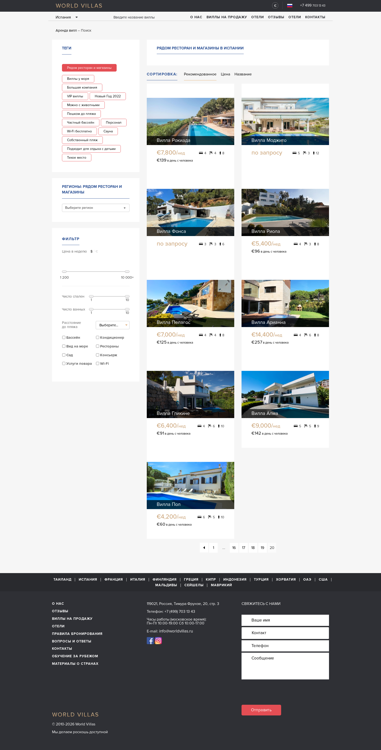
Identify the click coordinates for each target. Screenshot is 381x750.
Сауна (108, 131)
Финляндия (165, 579)
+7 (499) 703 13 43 (180, 611)
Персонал (113, 122)
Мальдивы (166, 585)
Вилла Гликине (173, 413)
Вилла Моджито (268, 140)
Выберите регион (95, 208)
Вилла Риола (265, 231)
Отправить (261, 710)
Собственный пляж (82, 140)
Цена (225, 74)
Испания (88, 579)
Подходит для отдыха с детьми (91, 149)
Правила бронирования (77, 634)
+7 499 (312, 5)
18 (253, 547)
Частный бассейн (80, 122)
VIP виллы (75, 96)
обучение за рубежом (75, 656)
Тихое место (76, 157)
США (323, 579)
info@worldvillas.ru (176, 631)
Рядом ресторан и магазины (89, 68)
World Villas (79, 5)
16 (234, 547)
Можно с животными (83, 105)
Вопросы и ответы (71, 641)
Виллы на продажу (227, 17)
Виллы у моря (78, 79)
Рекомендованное (200, 74)
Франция (113, 579)
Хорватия (286, 579)
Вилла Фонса (171, 231)
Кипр (211, 579)
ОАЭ (307, 579)
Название (243, 74)
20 (272, 547)
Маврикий (221, 585)
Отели (257, 17)
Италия (137, 579)
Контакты (315, 17)
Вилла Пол (169, 504)
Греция (191, 579)
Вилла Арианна (268, 322)
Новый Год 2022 (108, 96)
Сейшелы (194, 585)
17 (243, 547)
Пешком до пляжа (81, 114)
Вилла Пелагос (173, 322)
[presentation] (278, 695)
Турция (261, 579)
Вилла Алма (264, 413)
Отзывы (276, 17)
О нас (196, 17)
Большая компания (82, 87)
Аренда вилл (66, 30)
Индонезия (235, 579)
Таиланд (62, 579)
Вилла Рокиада (173, 140)
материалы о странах (75, 664)
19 (262, 547)
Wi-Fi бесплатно (79, 131)
